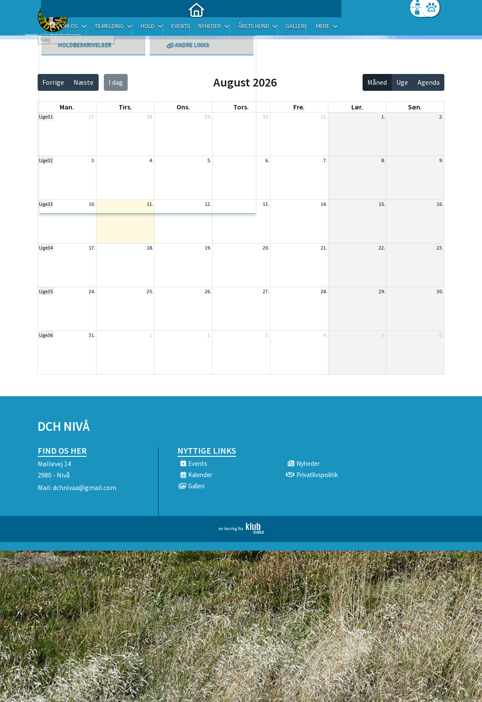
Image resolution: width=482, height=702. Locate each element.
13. (266, 204)
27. (92, 116)
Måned (377, 82)
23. (440, 247)
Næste (83, 82)
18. (150, 247)
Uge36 (46, 335)
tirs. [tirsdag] (125, 107)
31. (324, 116)
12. (208, 204)
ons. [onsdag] (183, 107)
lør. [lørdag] (357, 107)
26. (208, 291)
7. (325, 160)
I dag (116, 82)
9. (441, 160)
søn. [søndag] (415, 107)
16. (440, 204)
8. (383, 160)
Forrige (53, 82)
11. (150, 204)
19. (208, 247)
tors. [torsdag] (241, 107)
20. (266, 247)
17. (92, 247)
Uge (402, 82)
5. (209, 160)
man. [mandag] (67, 107)
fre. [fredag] (299, 107)
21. (324, 247)
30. (266, 116)
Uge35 (46, 291)
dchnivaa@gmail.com (84, 487)
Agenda (429, 82)
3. (93, 160)
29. (208, 116)
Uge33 (46, 204)
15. (382, 204)
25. (150, 291)
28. (150, 116)
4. (151, 160)
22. (382, 247)
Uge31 (46, 116)
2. (441, 116)
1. (383, 116)
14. (324, 204)
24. (92, 291)
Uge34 (46, 247)
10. (92, 204)
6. (267, 160)
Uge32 (46, 160)
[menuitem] (92, 29)
